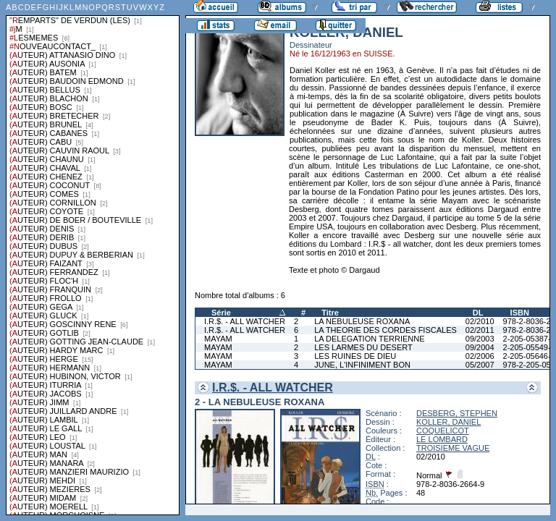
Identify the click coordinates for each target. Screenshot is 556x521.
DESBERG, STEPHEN (456, 413)
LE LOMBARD (442, 439)
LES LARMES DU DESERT (363, 347)
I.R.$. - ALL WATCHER (244, 321)
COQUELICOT (442, 430)
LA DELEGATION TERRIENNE (369, 338)
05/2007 (480, 364)
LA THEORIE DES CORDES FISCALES (385, 330)
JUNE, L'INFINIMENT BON (362, 364)
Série (221, 312)
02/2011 (480, 330)
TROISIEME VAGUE (452, 448)
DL (478, 312)
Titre (330, 312)
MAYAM (218, 338)
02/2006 (480, 356)
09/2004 (480, 347)
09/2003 (480, 338)
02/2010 (480, 321)
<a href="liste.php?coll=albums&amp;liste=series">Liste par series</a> (93, 257)
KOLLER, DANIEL (448, 422)
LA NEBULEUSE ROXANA (362, 321)
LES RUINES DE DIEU (355, 356)
